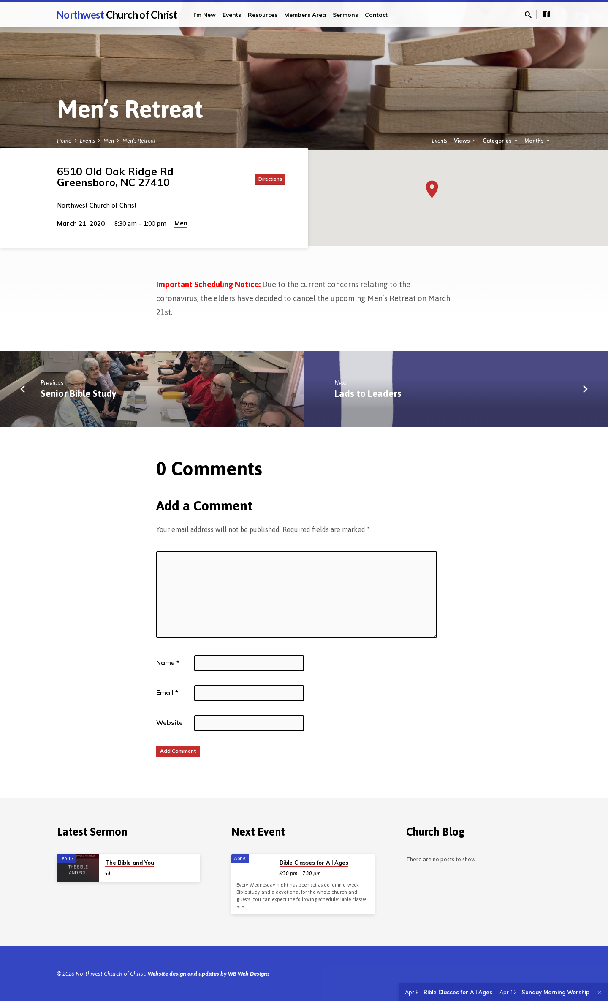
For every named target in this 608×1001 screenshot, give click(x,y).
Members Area (305, 14)
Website (169, 723)
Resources (262, 14)
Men (108, 141)
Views (465, 140)
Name (167, 663)
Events (232, 14)
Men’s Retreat (138, 141)
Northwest (116, 14)
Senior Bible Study (79, 393)
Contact (376, 14)
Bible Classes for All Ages (314, 862)
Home (64, 141)
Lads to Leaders (368, 393)
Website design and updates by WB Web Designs (209, 973)
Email (167, 693)
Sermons (345, 14)
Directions (264, 179)
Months (537, 140)
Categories (501, 140)
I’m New (204, 14)
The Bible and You (129, 862)
